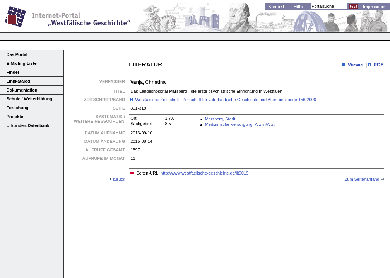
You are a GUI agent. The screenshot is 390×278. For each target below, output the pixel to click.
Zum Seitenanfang (362, 179)
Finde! (13, 72)
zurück (119, 179)
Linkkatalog (18, 81)
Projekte (15, 116)
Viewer (355, 65)
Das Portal (17, 54)
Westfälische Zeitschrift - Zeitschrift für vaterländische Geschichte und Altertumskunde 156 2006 (225, 99)
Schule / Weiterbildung (29, 99)
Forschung (18, 107)
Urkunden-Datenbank (28, 125)
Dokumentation (22, 90)
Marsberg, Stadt (220, 119)
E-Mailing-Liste (22, 63)
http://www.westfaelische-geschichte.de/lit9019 (204, 173)
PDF (378, 65)
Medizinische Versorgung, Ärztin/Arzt (240, 124)
